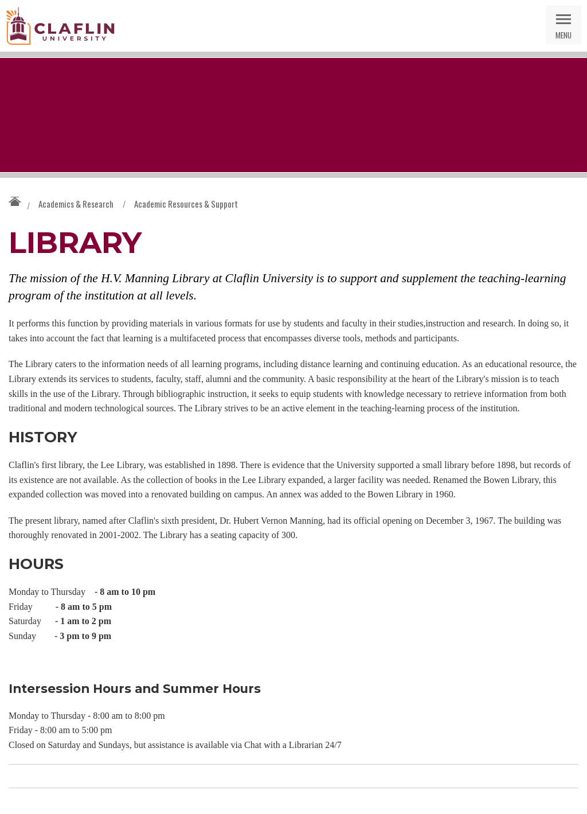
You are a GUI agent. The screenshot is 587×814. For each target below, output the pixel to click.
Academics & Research (76, 203)
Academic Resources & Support (186, 203)
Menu (563, 35)
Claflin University (60, 26)
